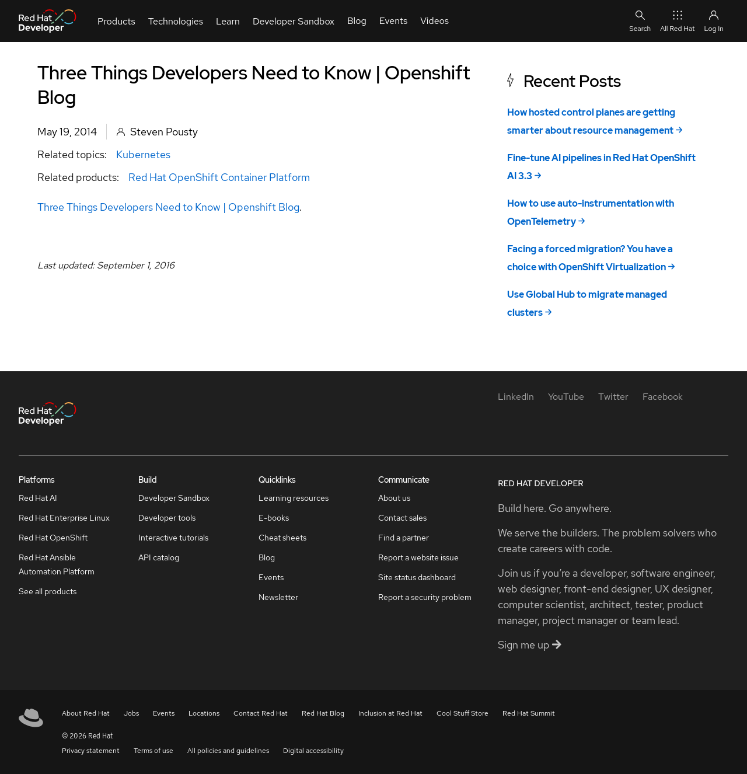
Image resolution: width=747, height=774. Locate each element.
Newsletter (278, 597)
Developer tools (167, 517)
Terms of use (153, 750)
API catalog (158, 557)
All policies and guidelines (228, 750)
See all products (47, 591)
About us (394, 498)
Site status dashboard (417, 577)
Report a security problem (425, 597)
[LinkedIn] (516, 397)
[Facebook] (663, 397)
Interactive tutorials (173, 537)
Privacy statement (91, 750)
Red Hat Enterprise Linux (64, 517)
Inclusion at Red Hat (390, 713)
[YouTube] (566, 397)
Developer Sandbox (174, 498)
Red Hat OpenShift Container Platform (219, 177)
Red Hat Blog (323, 713)
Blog (267, 557)
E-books (274, 517)
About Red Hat (86, 713)
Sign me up (529, 644)
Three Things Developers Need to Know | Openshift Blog (168, 207)
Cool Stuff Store (462, 713)
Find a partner (403, 537)
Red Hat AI (38, 498)
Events (271, 577)
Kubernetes (143, 154)
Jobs (131, 713)
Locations (204, 713)
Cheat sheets (282, 537)
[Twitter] (613, 397)
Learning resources (294, 498)
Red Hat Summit (528, 713)
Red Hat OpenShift (53, 537)
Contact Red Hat (260, 713)
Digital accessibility (313, 750)
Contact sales (402, 517)
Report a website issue (418, 557)
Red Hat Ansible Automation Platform (57, 564)
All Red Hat (677, 20)
